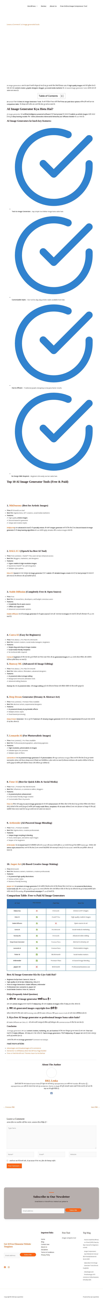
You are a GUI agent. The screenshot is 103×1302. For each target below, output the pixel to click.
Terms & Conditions (47, 1250)
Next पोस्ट (95, 1106)
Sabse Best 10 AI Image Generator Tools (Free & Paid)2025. (90, 1263)
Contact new (45, 1243)
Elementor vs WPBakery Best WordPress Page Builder (26, 1050)
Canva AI (14, 634)
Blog (42, 1240)
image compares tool (69, 1236)
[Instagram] (9, 1265)
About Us (52, 6)
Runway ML (15, 663)
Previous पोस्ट (9, 1106)
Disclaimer (44, 1248)
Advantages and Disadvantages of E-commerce (23, 1047)
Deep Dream (15, 696)
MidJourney (15, 505)
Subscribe (73, 1209)
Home (43, 1238)
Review (43, 6)
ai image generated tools (29, 24)
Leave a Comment (13, 24)
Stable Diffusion (17, 591)
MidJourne (10, 527)
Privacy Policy (45, 1253)
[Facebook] (51, 1092)
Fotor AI (13, 781)
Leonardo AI (16, 735)
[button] (36, 6)
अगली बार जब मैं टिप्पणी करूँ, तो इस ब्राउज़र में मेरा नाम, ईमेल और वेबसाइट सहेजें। (32, 1159)
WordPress (32, 6)
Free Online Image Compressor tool (72, 6)
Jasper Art (15, 863)
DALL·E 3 (14, 551)
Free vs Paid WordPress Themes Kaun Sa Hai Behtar (25, 1053)
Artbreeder (15, 822)
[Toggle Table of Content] (61, 96)
